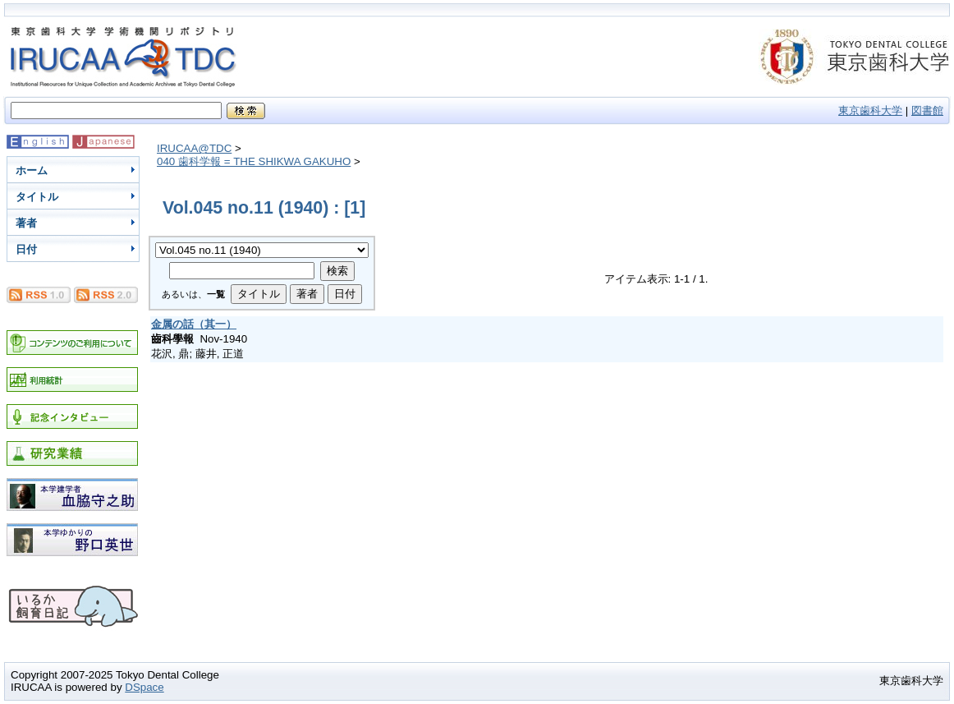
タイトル (37, 197)
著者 (26, 223)
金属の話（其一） (193, 324)
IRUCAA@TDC (194, 148)
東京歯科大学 (870, 110)
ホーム (32, 170)
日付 (26, 249)
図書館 (927, 110)
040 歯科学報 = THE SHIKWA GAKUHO (254, 161)
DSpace (144, 687)
